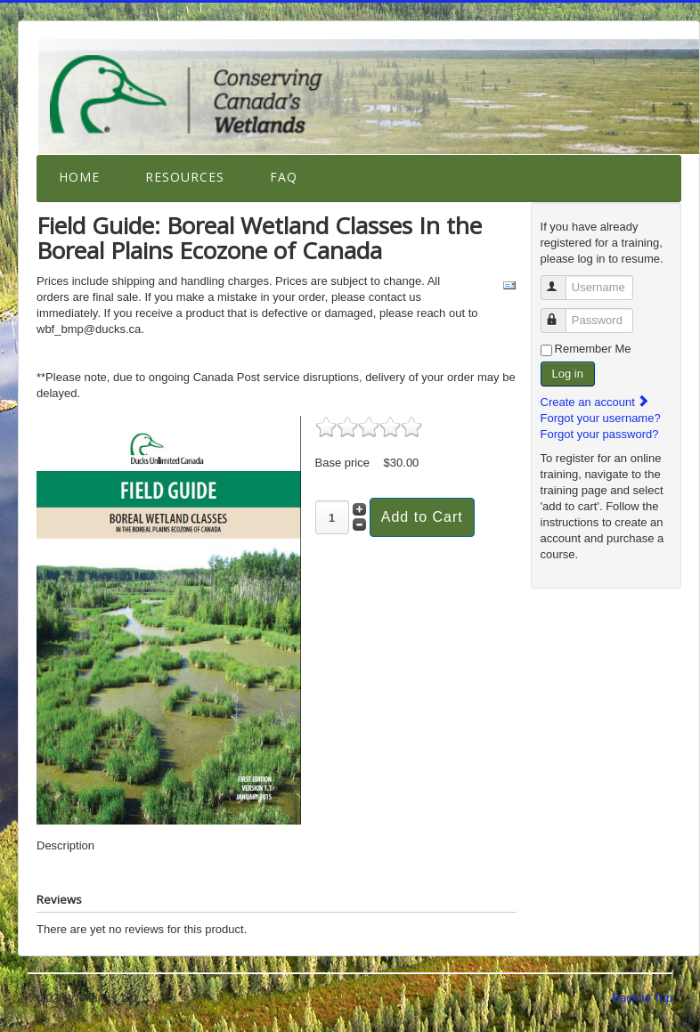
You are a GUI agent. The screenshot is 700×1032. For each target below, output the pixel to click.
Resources (184, 176)
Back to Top (642, 997)
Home (79, 176)
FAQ (283, 176)
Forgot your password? (600, 434)
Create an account (596, 402)
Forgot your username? (601, 418)
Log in (567, 373)
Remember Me (593, 348)
